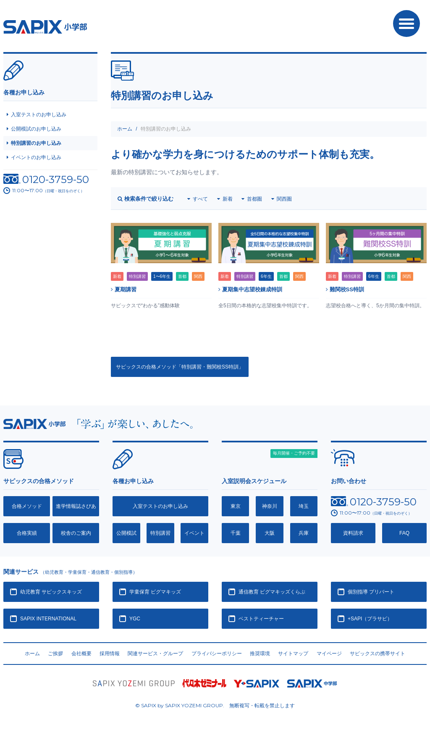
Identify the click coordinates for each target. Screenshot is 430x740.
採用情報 (110, 653)
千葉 (236, 533)
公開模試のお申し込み (36, 129)
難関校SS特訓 (345, 289)
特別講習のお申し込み (36, 143)
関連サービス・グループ (155, 653)
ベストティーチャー (261, 619)
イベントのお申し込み (36, 157)
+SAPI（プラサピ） (370, 619)
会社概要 (81, 653)
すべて (200, 199)
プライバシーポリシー (216, 653)
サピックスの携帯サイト (377, 653)
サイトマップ (293, 653)
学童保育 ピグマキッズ (155, 592)
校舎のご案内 (76, 533)
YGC (134, 619)
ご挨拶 (55, 653)
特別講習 (160, 533)
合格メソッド (27, 506)
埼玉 (304, 506)
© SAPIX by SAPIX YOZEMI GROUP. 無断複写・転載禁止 (215, 705)
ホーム (124, 129)
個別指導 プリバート (371, 592)
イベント (194, 533)
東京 (236, 506)
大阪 (270, 533)
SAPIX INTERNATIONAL (48, 619)
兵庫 (304, 533)
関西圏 (284, 199)
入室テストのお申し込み (38, 115)
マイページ (329, 653)
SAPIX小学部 (45, 27)
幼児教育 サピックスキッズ (51, 592)
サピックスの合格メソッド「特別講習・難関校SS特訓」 (180, 367)
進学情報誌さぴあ (76, 506)
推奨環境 (260, 653)
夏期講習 (123, 289)
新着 (228, 199)
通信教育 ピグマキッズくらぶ (272, 592)
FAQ (404, 533)
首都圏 (254, 199)
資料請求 (353, 533)
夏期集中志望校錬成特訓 (250, 289)
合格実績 (27, 533)
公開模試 (126, 533)
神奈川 (269, 506)
